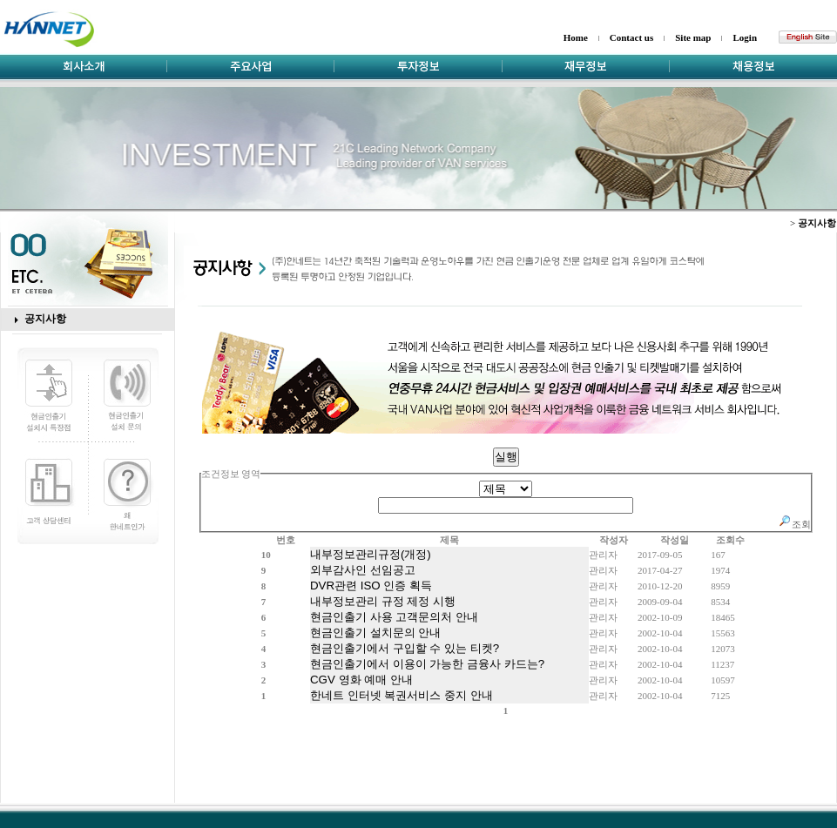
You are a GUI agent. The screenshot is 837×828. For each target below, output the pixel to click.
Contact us (631, 37)
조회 (794, 524)
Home (576, 37)
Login (744, 37)
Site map (693, 37)
